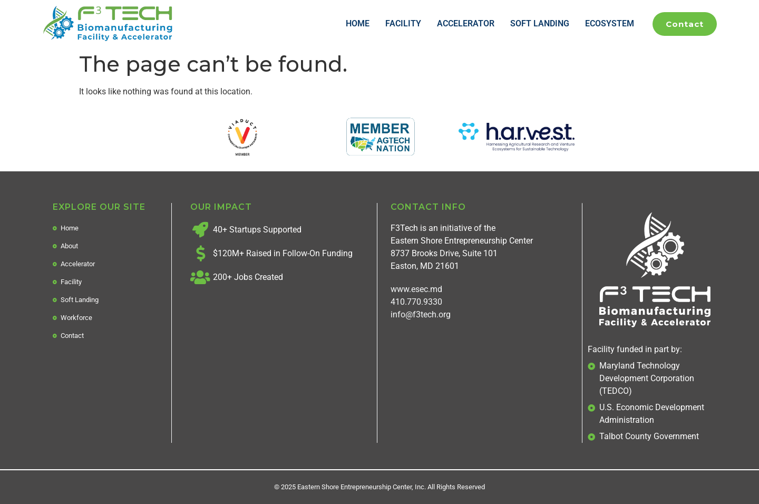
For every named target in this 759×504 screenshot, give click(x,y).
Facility (403, 23)
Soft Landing (539, 23)
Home (357, 23)
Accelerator (465, 23)
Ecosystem (609, 23)
